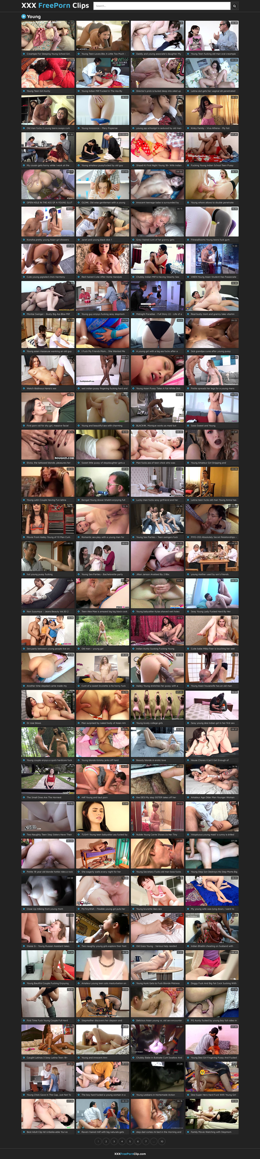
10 (162, 1141)
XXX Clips (55, 5)
